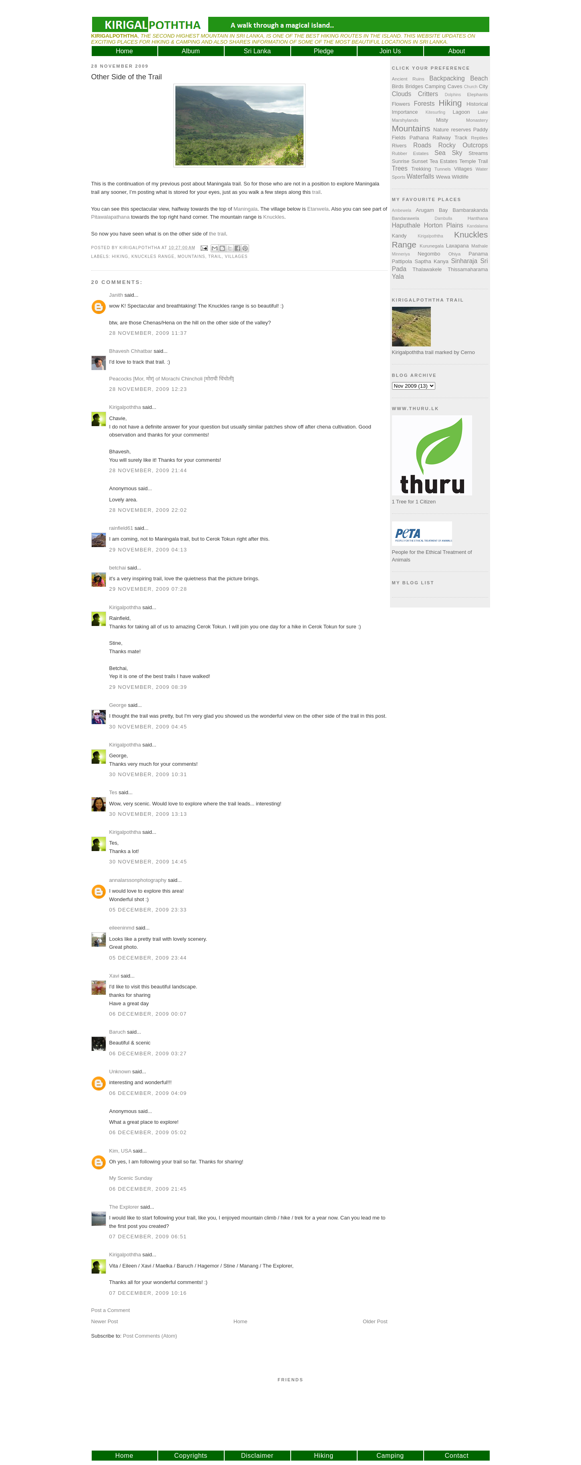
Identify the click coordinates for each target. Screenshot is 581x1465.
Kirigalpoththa (125, 407)
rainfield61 (121, 528)
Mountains (191, 256)
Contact (457, 1455)
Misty (442, 120)
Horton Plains (443, 225)
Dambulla (443, 218)
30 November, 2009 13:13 (148, 814)
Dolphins (453, 95)
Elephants (477, 94)
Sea (440, 152)
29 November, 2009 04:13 (148, 550)
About (456, 51)
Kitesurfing (435, 112)
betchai (117, 568)
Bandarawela (405, 218)
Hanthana (478, 218)
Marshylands (405, 120)
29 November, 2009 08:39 (148, 687)
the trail (217, 234)
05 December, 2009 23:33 (148, 910)
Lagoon (461, 112)
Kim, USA (120, 1151)
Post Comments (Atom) (150, 1336)
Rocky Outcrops (463, 145)
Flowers (401, 104)
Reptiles (479, 137)
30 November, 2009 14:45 (148, 862)
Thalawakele (427, 269)
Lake (483, 112)
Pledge (324, 51)
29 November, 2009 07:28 (148, 589)
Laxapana (457, 246)
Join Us (390, 51)
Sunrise (401, 161)
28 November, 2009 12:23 (148, 389)
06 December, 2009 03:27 (148, 1053)
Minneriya (401, 254)
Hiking (120, 256)
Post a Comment (110, 1310)
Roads (422, 145)
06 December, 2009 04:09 (148, 1093)
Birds (398, 86)
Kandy (399, 236)
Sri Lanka (257, 51)
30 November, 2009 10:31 (148, 774)
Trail (215, 256)
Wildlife (460, 177)
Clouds (402, 94)
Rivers (399, 146)
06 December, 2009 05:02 (148, 1132)
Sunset (419, 161)
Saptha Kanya (431, 261)
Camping (435, 86)
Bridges (414, 86)
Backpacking (446, 78)
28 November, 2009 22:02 (148, 510)
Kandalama (477, 226)
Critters (428, 94)
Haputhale (406, 225)
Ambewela (402, 210)
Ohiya (454, 253)
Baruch (117, 1032)
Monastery (477, 120)
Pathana (419, 138)
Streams (478, 153)
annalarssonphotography (138, 880)
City (483, 86)
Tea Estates (443, 161)
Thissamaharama (468, 269)
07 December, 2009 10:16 (148, 1293)
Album (191, 51)
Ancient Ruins (408, 78)
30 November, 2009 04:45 (148, 727)
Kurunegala (432, 245)
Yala (398, 276)
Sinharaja (464, 261)
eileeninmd (122, 928)
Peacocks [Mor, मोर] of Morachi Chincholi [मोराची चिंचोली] (171, 379)
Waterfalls (420, 176)
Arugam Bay (432, 210)
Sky (457, 152)
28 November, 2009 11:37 (148, 333)
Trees (400, 168)
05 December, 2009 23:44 (148, 958)
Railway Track (449, 138)
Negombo (429, 254)
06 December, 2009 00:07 (148, 1014)
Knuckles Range (153, 256)
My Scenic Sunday (131, 1178)
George (118, 705)
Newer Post (104, 1321)
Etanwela (317, 209)
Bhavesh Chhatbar (131, 351)
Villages (236, 256)
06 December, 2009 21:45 (148, 1189)
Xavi (114, 976)
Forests (424, 103)
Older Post (375, 1321)
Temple (467, 161)
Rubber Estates (410, 153)
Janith (116, 295)
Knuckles (273, 217)
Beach (479, 78)
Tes (113, 792)
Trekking (421, 169)
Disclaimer (257, 1455)
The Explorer (124, 1207)
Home (124, 51)
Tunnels (442, 168)
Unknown (120, 1072)
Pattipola (402, 261)
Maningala (245, 209)
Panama (478, 254)
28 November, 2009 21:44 (148, 470)
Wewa (443, 177)
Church (471, 87)
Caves (455, 86)
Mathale (479, 245)
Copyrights (190, 1455)
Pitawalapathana (110, 217)
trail (316, 192)
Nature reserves (452, 130)
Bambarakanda (470, 210)
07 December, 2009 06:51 (148, 1237)
